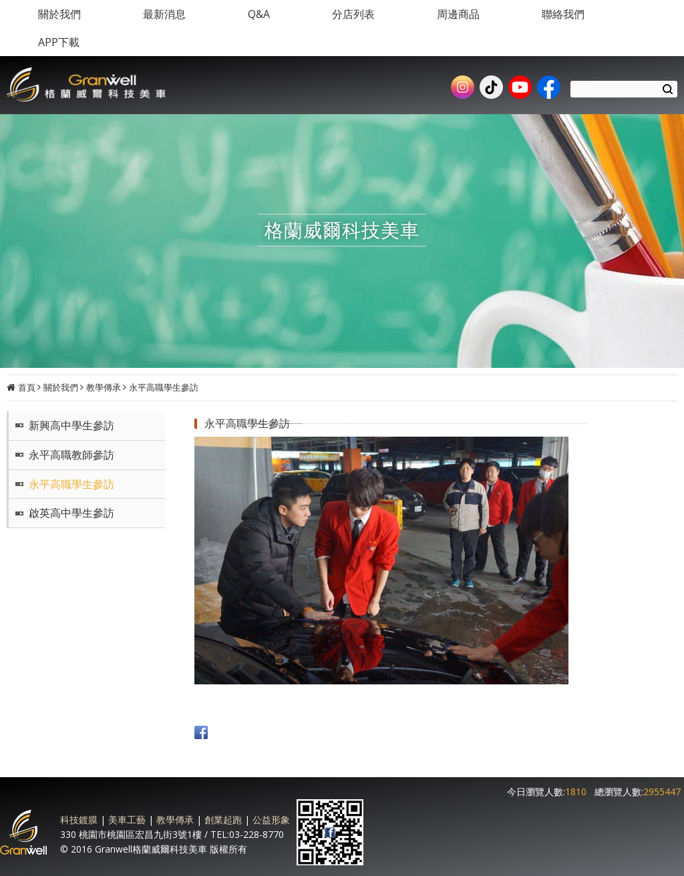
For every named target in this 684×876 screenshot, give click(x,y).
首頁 (26, 387)
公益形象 (271, 819)
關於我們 (60, 387)
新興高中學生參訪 (71, 425)
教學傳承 (103, 387)
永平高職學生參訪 (163, 387)
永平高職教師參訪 (71, 454)
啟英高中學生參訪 (71, 512)
